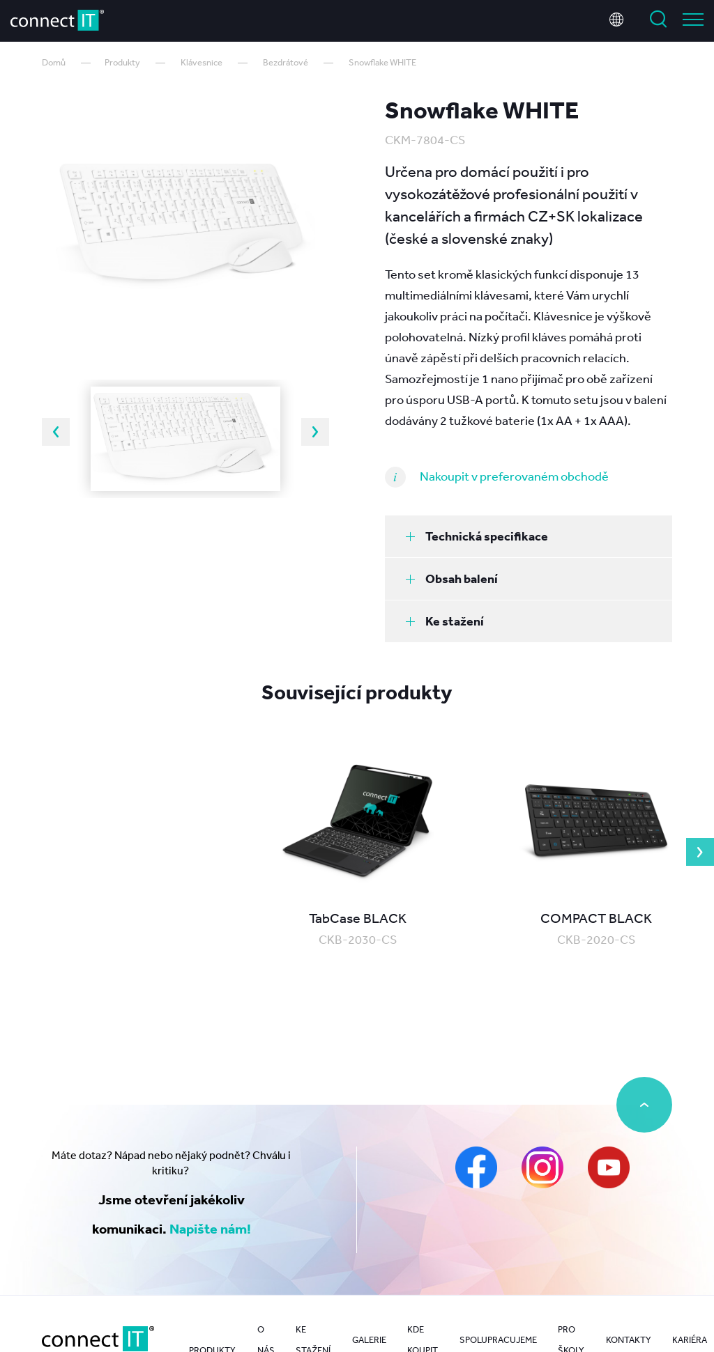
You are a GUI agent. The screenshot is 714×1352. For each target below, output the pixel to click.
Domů (54, 62)
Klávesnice (201, 62)
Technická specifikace (477, 536)
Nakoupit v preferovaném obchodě (514, 475)
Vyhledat (658, 19)
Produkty (122, 62)
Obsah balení (452, 578)
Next (315, 432)
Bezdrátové (285, 62)
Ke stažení (445, 621)
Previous (56, 432)
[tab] (528, 536)
